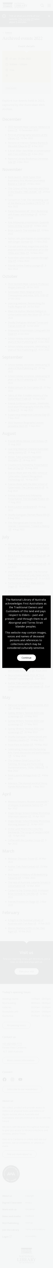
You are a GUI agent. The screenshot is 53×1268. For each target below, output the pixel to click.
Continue (26, 657)
